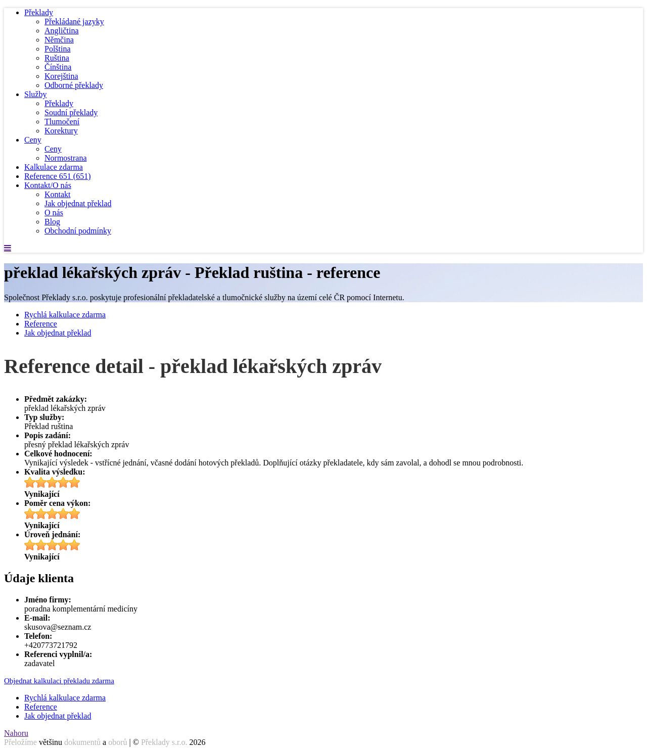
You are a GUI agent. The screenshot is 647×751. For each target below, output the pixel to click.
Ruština (56, 58)
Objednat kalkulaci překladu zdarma (59, 681)
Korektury (61, 130)
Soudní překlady (71, 112)
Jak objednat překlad (77, 203)
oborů (117, 742)
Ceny (32, 139)
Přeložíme (20, 742)
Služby (35, 94)
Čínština (57, 67)
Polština (57, 48)
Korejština (61, 76)
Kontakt (57, 194)
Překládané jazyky (74, 21)
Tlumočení (61, 121)
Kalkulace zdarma (53, 167)
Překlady (38, 12)
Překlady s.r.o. (164, 742)
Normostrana (65, 158)
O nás (53, 212)
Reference (57, 176)
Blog (52, 221)
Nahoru (16, 733)
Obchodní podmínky (77, 230)
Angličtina (61, 30)
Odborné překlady (73, 85)
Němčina (59, 39)
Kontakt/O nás (47, 185)
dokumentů (82, 742)
